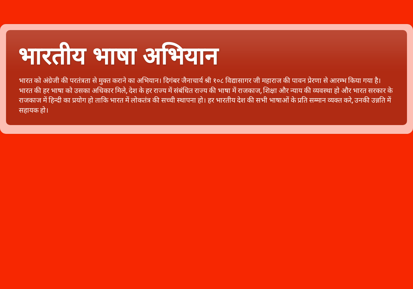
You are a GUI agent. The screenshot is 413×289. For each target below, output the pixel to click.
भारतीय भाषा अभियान (118, 56)
